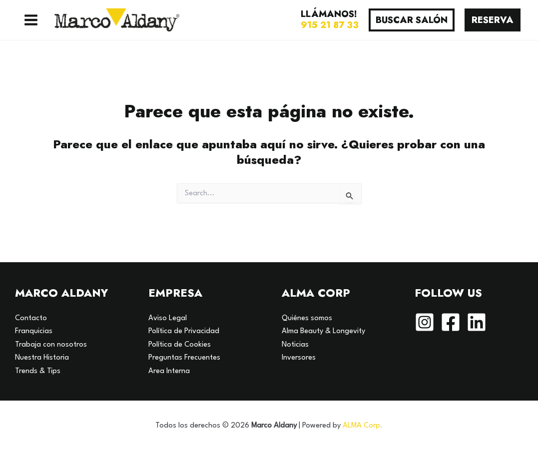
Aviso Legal (167, 318)
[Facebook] (451, 322)
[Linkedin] (477, 322)
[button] (412, 19)
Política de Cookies (179, 345)
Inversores (299, 358)
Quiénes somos (307, 318)
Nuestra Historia (42, 358)
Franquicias (33, 331)
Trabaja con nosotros (51, 345)
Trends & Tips (37, 371)
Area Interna (169, 371)
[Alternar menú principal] (30, 19)
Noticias (295, 345)
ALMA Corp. (363, 426)
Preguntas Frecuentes (184, 358)
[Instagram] (425, 322)
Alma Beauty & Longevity (323, 331)
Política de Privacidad (183, 331)
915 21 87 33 (330, 24)
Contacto (31, 318)
